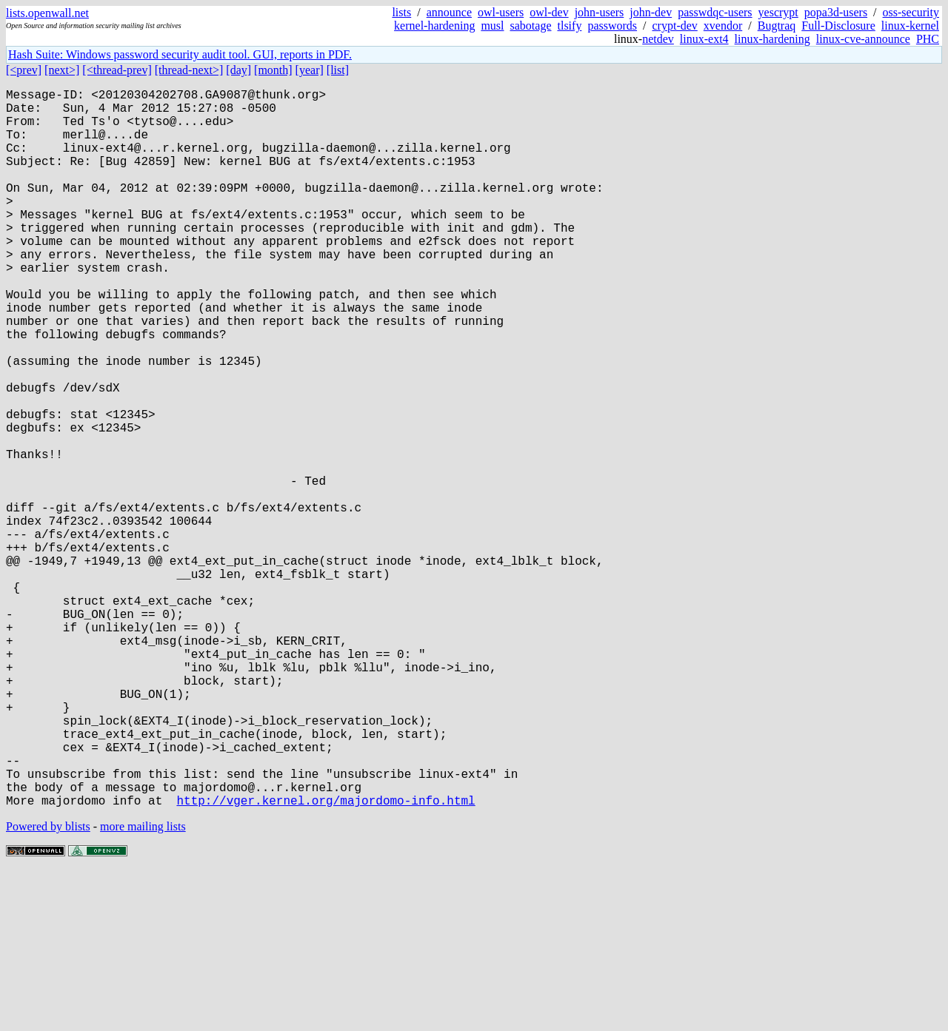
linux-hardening (772, 39)
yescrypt (778, 12)
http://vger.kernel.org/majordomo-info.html (325, 960)
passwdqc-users (715, 12)
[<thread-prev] (116, 70)
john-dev (651, 12)
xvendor (723, 25)
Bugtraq (777, 25)
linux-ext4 (704, 39)
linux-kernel (910, 25)
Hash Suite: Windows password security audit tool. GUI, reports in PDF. (180, 54)
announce (449, 12)
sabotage (531, 25)
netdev (658, 39)
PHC (927, 39)
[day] (238, 70)
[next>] (61, 70)
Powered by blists (48, 986)
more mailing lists (143, 986)
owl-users (501, 12)
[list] (338, 70)
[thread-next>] (189, 70)
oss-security (911, 12)
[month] (273, 70)
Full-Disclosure (838, 25)
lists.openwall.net (47, 13)
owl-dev (549, 12)
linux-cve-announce (863, 39)
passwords (612, 25)
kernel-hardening (434, 25)
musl (492, 25)
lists (401, 12)
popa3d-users (835, 12)
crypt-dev (675, 25)
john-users (599, 12)
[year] (310, 70)
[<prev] (23, 70)
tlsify (569, 25)
